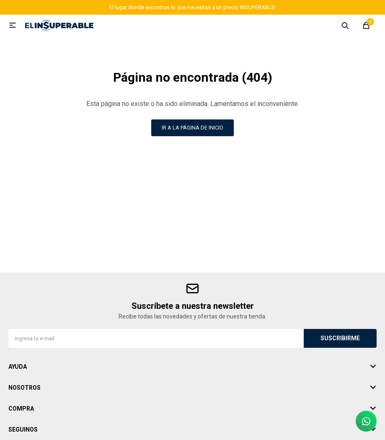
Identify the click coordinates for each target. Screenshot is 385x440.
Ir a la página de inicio (192, 127)
